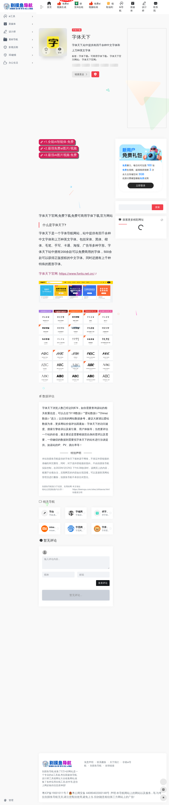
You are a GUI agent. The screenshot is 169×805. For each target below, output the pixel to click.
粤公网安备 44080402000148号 (90, 793)
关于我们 (114, 762)
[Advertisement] (147, 78)
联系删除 (101, 762)
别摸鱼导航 (95, 765)
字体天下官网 (89, 59)
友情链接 (109, 765)
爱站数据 (90, 413)
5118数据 (75, 413)
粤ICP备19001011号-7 (55, 793)
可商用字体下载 (99, 56)
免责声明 (88, 762)
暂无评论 (50, 540)
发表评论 (102, 583)
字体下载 (77, 30)
